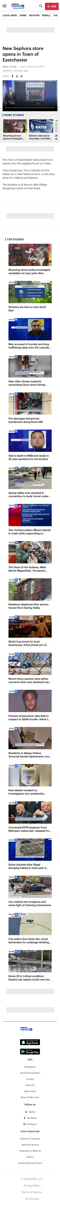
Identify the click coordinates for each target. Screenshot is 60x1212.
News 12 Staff (9, 67)
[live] (52, 6)
